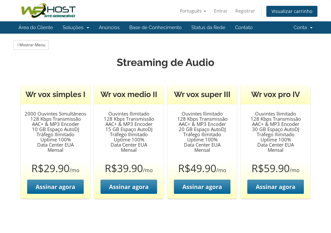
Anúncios (109, 27)
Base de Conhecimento (155, 27)
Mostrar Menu (31, 45)
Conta (303, 27)
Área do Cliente (35, 27)
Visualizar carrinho (292, 11)
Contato (244, 27)
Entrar (221, 11)
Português (193, 11)
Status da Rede (208, 27)
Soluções (76, 27)
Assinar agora (55, 187)
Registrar (245, 11)
